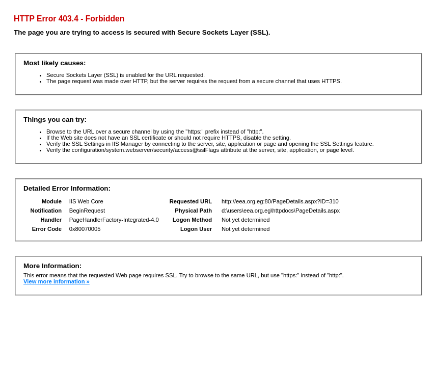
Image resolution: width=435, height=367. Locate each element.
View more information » (56, 281)
